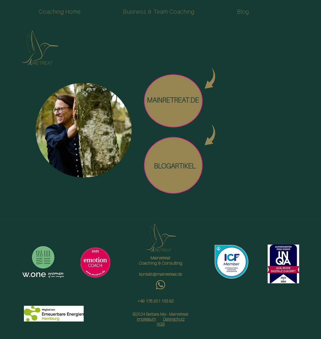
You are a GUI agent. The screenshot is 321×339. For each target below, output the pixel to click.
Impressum (146, 319)
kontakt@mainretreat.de (160, 274)
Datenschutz (174, 319)
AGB (160, 324)
